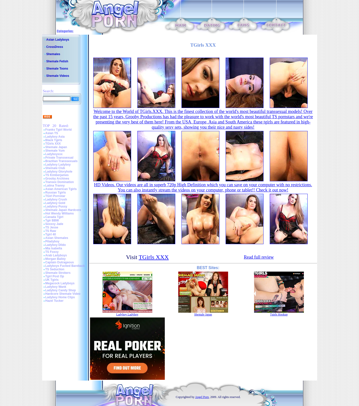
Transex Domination (59, 182)
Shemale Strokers (58, 273)
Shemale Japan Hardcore (63, 210)
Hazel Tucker (54, 301)
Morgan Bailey (55, 259)
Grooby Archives (57, 178)
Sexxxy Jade (54, 224)
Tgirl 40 (50, 234)
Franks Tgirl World (58, 129)
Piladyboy (52, 241)
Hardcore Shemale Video (63, 294)
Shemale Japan (56, 147)
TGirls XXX (53, 143)
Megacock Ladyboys (60, 283)
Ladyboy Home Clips (60, 297)
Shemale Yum (55, 150)
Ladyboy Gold (55, 203)
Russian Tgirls (55, 192)
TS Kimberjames (57, 175)
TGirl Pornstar (55, 196)
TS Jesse (51, 227)
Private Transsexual (59, 157)
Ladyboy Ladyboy (58, 164)
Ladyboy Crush (56, 199)
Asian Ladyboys (57, 39)
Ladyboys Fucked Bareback (65, 266)
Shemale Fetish (57, 61)
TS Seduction (55, 269)
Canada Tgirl (54, 217)
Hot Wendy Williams (59, 213)
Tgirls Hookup (278, 314)
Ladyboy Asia (55, 136)
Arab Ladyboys (56, 255)
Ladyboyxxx (54, 154)
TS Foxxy (52, 252)
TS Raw (50, 231)
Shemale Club (55, 168)
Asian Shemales (56, 238)
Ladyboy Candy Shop (60, 290)
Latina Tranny (55, 185)
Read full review (259, 257)
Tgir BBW (52, 220)
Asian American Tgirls (61, 189)
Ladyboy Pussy (56, 206)
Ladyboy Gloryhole (59, 171)
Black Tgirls (53, 140)
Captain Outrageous (59, 262)
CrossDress (54, 47)
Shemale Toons (57, 68)
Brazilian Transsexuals (61, 161)
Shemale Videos (57, 76)
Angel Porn (202, 397)
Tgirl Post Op (54, 276)
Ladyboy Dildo (55, 245)
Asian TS (51, 133)
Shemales (53, 54)
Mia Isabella (53, 248)
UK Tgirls (52, 280)
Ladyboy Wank (55, 287)
